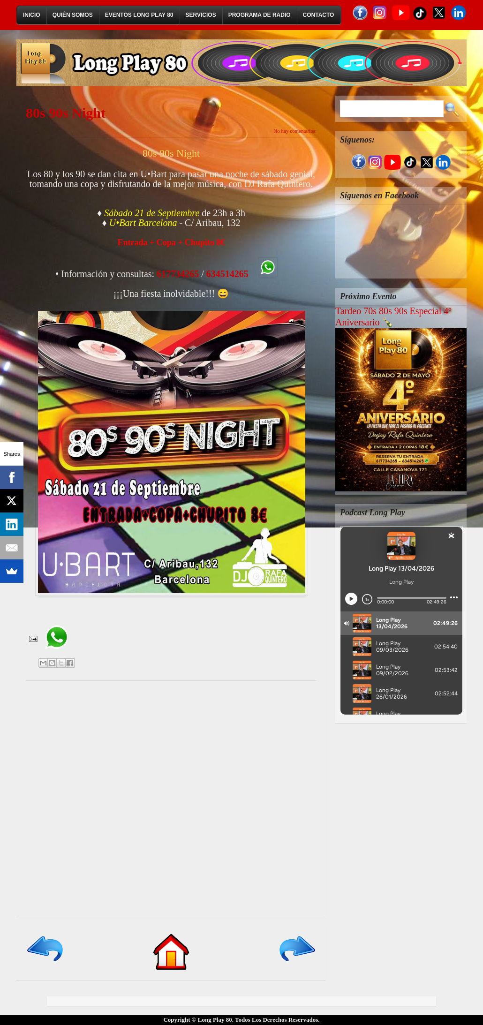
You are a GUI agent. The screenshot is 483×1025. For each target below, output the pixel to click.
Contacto (318, 15)
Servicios (201, 15)
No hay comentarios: (295, 131)
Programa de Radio (259, 15)
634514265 (227, 274)
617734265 (178, 274)
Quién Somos (73, 15)
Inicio (31, 15)
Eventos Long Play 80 (139, 15)
